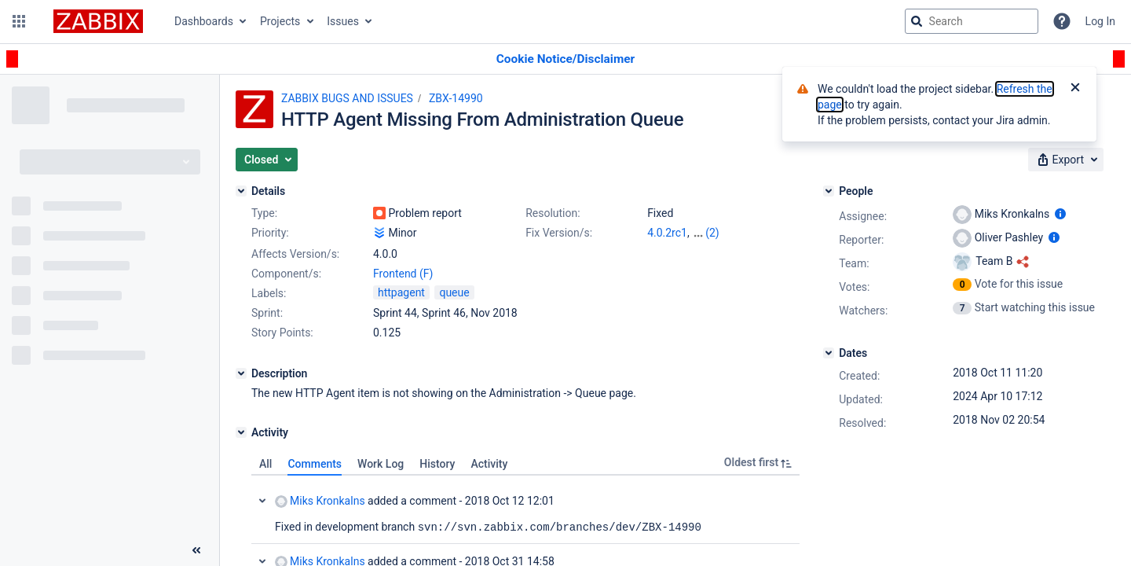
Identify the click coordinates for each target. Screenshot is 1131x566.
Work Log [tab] (380, 464)
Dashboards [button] (203, 21)
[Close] (1075, 89)
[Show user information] (1060, 214)
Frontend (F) (403, 273)
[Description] (241, 373)
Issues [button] (343, 21)
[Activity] (241, 432)
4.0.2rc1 (667, 232)
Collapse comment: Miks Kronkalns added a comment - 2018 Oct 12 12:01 (262, 500)
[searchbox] (971, 21)
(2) (712, 232)
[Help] (1061, 21)
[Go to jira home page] (98, 21)
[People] (828, 191)
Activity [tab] (488, 464)
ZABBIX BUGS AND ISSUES (347, 98)
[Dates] (828, 352)
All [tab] (265, 464)
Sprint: (267, 313)
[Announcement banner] (565, 59)
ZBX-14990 (456, 98)
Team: (854, 263)
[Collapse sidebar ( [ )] (196, 550)
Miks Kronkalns (320, 501)
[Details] (241, 191)
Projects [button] (280, 21)
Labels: (268, 293)
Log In (1100, 21)
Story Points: (282, 332)
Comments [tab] (314, 464)
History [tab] (437, 464)
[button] (19, 21)
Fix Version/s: (558, 232)
